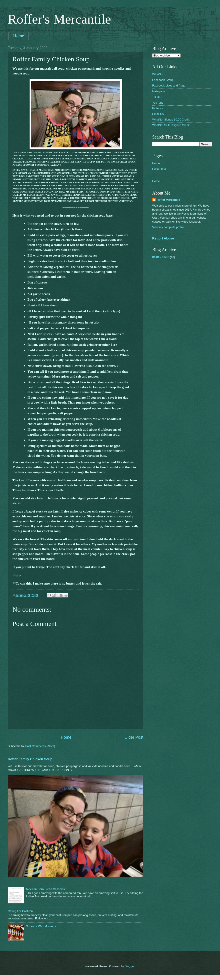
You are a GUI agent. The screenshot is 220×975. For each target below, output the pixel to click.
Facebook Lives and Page (168, 85)
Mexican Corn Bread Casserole (46, 889)
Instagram (158, 91)
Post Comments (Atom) (40, 746)
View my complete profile (168, 227)
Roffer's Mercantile (59, 19)
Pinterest (158, 108)
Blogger (130, 966)
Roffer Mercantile (168, 199)
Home (18, 35)
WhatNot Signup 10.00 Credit (170, 119)
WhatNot (157, 74)
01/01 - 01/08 (160, 257)
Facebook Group (163, 80)
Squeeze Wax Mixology (41, 926)
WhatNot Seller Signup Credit (171, 125)
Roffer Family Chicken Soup (30, 759)
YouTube (158, 102)
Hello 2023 (159, 169)
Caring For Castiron (20, 911)
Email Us (158, 114)
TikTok (156, 97)
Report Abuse (163, 238)
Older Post (133, 737)
